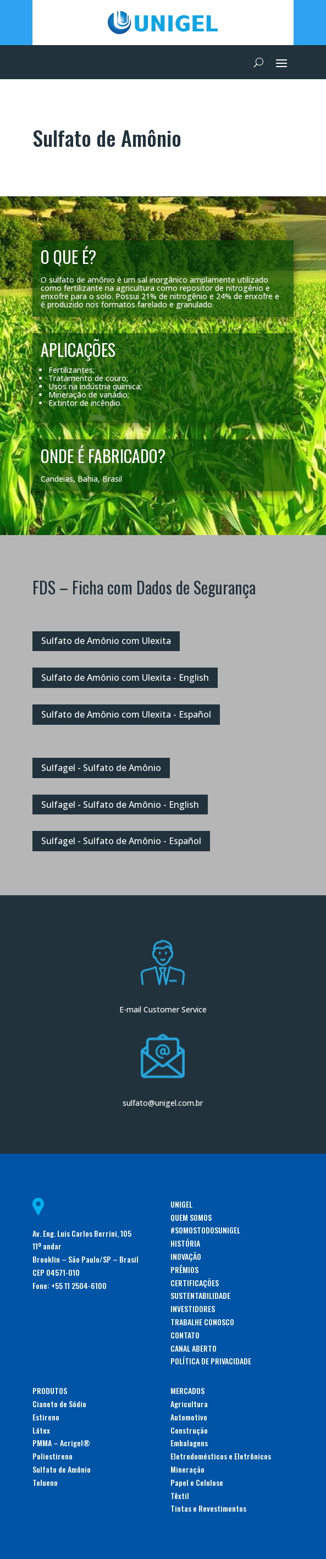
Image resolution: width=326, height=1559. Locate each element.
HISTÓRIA (185, 1243)
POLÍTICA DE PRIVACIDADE (210, 1361)
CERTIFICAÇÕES (194, 1282)
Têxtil (179, 1495)
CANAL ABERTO (193, 1348)
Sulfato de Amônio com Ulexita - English (125, 677)
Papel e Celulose (196, 1482)
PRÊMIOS (184, 1269)
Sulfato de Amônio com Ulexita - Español (126, 714)
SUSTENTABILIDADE (200, 1295)
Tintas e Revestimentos (208, 1508)
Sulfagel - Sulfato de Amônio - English (120, 804)
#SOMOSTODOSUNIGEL (205, 1230)
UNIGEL (181, 1204)
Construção (189, 1430)
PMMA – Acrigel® (61, 1442)
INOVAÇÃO (185, 1256)
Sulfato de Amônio (61, 1469)
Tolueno (45, 1482)
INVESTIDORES (192, 1308)
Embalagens (189, 1442)
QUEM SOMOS (191, 1217)
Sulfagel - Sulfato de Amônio (101, 768)
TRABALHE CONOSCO (202, 1321)
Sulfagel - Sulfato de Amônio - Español (121, 841)
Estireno (45, 1417)
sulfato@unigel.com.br (163, 1103)
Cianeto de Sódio (59, 1403)
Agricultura (189, 1403)
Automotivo (188, 1417)
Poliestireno (52, 1456)
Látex (41, 1430)
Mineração (187, 1469)
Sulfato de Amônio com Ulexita (106, 641)
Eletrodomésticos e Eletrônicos (220, 1456)
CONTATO (185, 1335)
